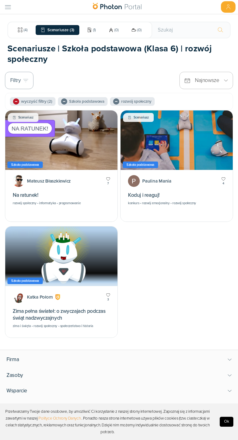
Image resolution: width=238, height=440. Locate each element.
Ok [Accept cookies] (226, 421)
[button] (119, 359)
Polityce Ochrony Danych (59, 418)
